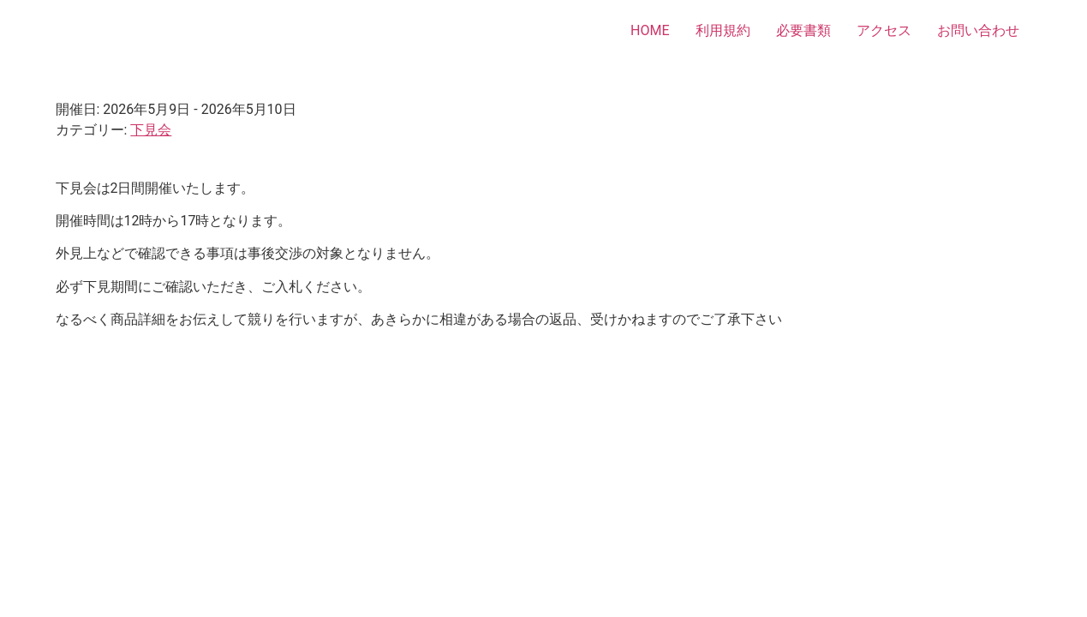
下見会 (150, 130)
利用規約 (723, 30)
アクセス (884, 30)
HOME (649, 30)
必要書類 (803, 30)
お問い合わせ (978, 30)
